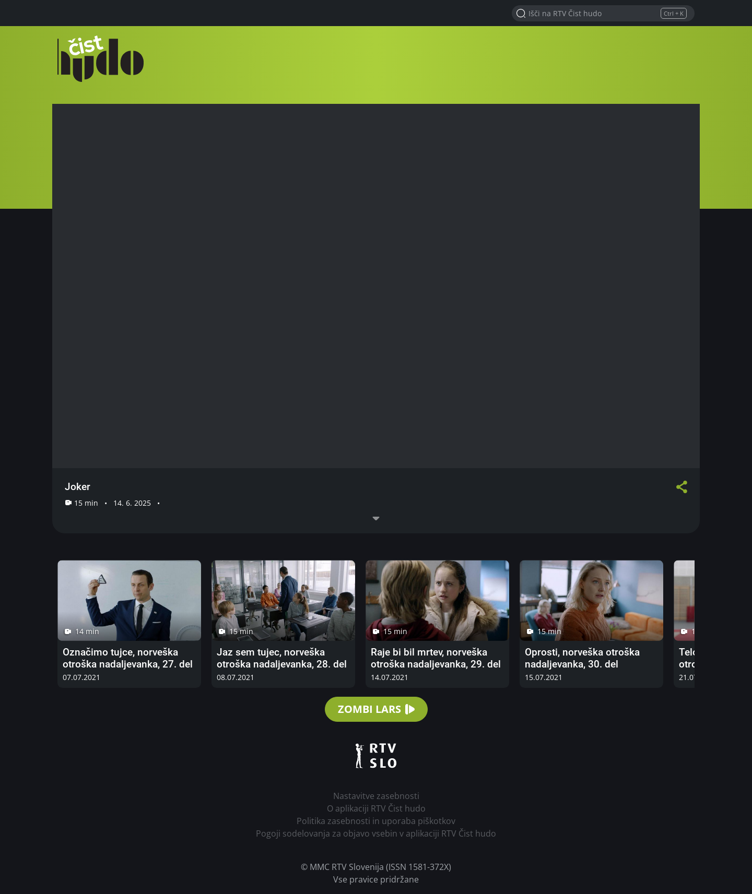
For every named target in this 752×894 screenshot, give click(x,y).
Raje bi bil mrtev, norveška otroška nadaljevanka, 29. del (436, 658)
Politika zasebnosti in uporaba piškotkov (376, 821)
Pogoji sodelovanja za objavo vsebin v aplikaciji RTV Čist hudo (376, 833)
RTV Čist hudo (104, 58)
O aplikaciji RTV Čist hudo (376, 808)
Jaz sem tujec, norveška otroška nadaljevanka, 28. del (282, 658)
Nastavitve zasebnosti (376, 796)
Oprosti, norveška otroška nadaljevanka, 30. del (582, 658)
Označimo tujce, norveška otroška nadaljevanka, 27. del (128, 658)
